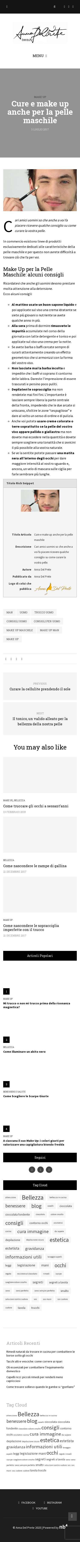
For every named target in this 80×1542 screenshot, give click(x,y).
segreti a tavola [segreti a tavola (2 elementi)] (58, 1282)
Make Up (40, 97)
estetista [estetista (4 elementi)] (12, 1248)
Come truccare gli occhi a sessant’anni (35, 806)
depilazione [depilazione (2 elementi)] (12, 1240)
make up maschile (19, 630)
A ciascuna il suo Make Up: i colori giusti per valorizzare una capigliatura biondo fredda (33, 1142)
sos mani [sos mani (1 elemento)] (47, 1299)
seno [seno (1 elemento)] (7, 1290)
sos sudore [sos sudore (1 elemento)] (62, 1299)
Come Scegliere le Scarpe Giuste (26, 1096)
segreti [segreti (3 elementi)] (38, 1282)
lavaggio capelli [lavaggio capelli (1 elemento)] (55, 1256)
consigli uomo (16, 621)
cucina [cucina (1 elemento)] (8, 1231)
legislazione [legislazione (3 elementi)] (26, 1265)
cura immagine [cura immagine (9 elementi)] (33, 1231)
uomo (23, 612)
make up (12, 639)
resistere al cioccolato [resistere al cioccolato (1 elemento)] (27, 1273)
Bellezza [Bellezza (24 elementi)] (33, 1197)
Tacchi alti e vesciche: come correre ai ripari (34, 1361)
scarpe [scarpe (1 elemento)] (58, 1273)
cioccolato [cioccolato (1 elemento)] (40, 1214)
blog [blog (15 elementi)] (36, 1206)
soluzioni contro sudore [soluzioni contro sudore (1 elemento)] (16, 1299)
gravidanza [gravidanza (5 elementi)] (34, 1248)
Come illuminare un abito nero (24, 1052)
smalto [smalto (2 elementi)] (65, 1291)
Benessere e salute (14, 1092)
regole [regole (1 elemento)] (8, 1273)
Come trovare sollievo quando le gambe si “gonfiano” (40, 1387)
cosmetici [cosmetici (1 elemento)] (58, 1222)
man (9, 612)
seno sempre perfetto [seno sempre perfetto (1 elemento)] (44, 1290)
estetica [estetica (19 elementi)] (59, 1240)
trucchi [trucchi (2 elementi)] (35, 1308)
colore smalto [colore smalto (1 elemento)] (57, 1214)
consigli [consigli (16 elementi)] (14, 1223)
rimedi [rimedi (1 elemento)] (46, 1273)
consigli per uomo (47, 621)
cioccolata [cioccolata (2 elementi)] (66, 1206)
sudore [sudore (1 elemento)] (8, 1307)
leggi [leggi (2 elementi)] (8, 1265)
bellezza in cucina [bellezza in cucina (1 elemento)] (58, 1197)
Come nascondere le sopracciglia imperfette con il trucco (31, 927)
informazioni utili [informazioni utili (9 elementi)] (23, 1257)
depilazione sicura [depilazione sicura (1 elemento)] (35, 1239)
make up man (49, 630)
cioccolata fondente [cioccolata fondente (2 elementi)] (17, 1214)
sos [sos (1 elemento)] (35, 1299)
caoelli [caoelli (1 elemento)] (51, 1205)
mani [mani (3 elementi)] (45, 1265)
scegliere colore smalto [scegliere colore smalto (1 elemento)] (16, 1282)
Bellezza (19, 800)
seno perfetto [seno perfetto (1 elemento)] (22, 1290)
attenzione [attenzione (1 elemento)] (10, 1197)
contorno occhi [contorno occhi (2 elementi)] (38, 1223)
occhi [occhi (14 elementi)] (60, 1265)
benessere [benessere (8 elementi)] (15, 1206)
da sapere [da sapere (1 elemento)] (59, 1231)
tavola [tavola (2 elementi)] (21, 1308)
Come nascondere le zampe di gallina (35, 866)
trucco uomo (43, 612)
